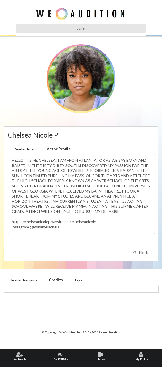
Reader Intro (24, 149)
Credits (56, 279)
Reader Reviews (23, 280)
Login (81, 28)
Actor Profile (59, 148)
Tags (78, 280)
